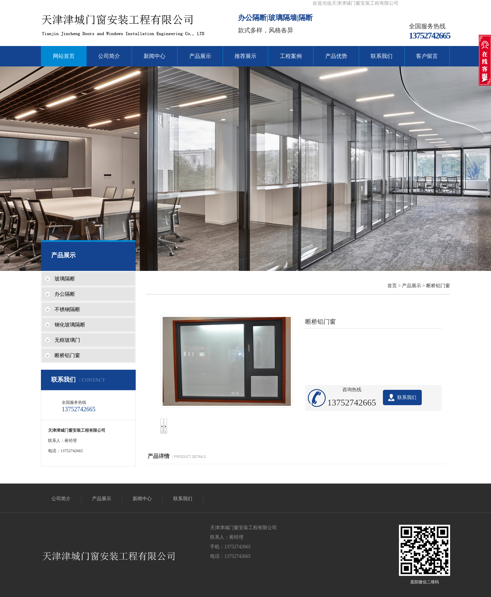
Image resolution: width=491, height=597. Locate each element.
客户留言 (427, 56)
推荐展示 (245, 56)
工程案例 (291, 56)
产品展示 (200, 56)
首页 (392, 285)
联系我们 (381, 56)
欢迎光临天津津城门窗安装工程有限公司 (356, 3)
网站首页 (64, 56)
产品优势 (336, 56)
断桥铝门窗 (438, 285)
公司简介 (109, 56)
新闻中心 (154, 56)
